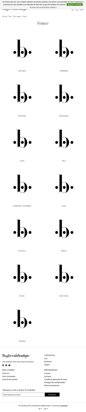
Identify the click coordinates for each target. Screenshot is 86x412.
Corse (22, 161)
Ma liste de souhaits (9, 379)
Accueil (4, 16)
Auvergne (22, 70)
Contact (47, 373)
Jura (64, 161)
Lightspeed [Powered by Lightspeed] (64, 405)
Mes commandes (8, 376)
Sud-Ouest (64, 296)
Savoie (22, 296)
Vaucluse (22, 341)
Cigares (47, 364)
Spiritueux (48, 361)
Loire (64, 206)
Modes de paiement (51, 385)
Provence (22, 251)
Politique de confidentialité (54, 382)
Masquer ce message (74, 4)
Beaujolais (64, 70)
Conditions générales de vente (55, 379)
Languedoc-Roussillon (22, 206)
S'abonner (52, 394)
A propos (47, 376)
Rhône (64, 251)
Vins (10, 16)
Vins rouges (17, 16)
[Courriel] (23, 395)
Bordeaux (22, 116)
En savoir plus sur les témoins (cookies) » (43, 7)
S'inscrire (5, 373)
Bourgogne (64, 116)
